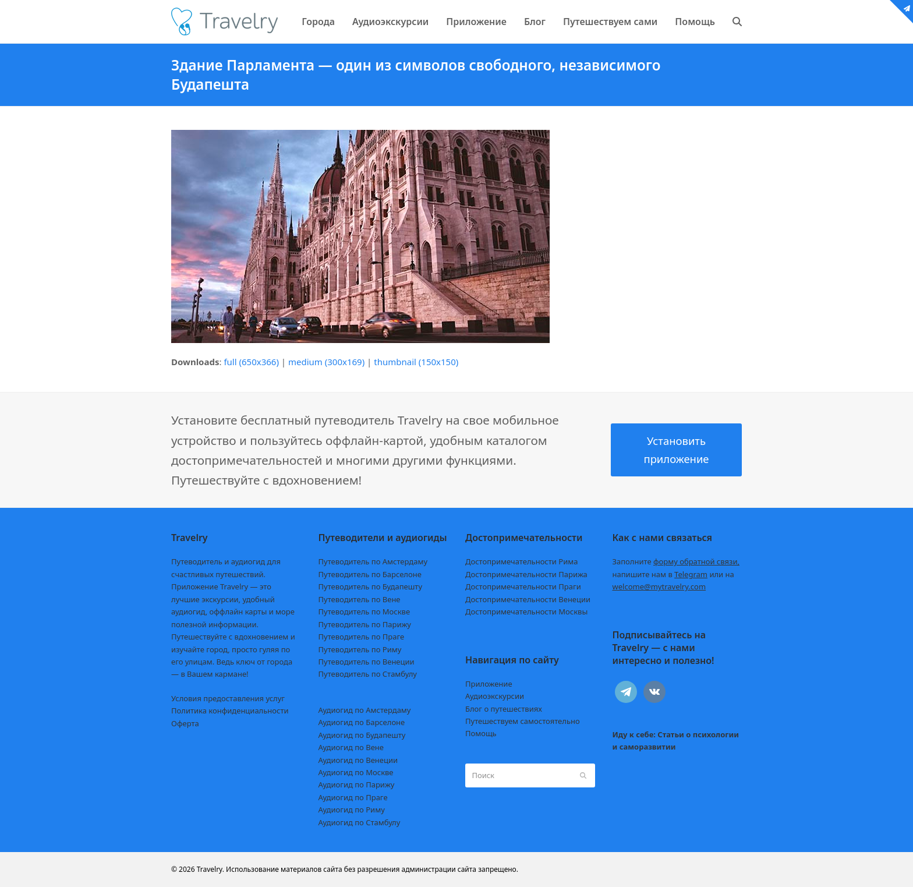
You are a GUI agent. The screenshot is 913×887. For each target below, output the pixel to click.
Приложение (488, 683)
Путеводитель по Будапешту (371, 586)
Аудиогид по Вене (351, 747)
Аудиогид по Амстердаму (365, 710)
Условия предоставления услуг (228, 698)
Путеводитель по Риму (360, 649)
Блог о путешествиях (503, 709)
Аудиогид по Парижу (357, 784)
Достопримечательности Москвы (526, 611)
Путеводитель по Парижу (365, 624)
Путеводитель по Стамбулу (368, 674)
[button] (737, 21)
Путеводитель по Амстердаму (373, 561)
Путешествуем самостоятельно (522, 721)
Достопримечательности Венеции (527, 599)
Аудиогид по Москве (356, 772)
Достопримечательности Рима (521, 561)
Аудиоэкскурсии (494, 696)
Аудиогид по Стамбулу (360, 822)
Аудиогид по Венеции (358, 760)
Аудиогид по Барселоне (362, 722)
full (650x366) (251, 361)
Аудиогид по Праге (353, 797)
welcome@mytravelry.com (659, 586)
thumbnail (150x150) (416, 361)
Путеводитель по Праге (362, 636)
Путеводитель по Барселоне (370, 574)
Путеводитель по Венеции (367, 661)
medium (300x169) (326, 361)
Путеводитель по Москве (365, 611)
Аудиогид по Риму (352, 809)
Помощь (481, 733)
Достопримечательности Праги (523, 586)
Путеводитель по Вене (360, 599)
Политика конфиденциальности (230, 710)
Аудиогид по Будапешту (362, 735)
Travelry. (210, 869)
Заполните (676, 561)
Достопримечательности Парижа (526, 574)
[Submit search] (583, 776)
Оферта (185, 723)
